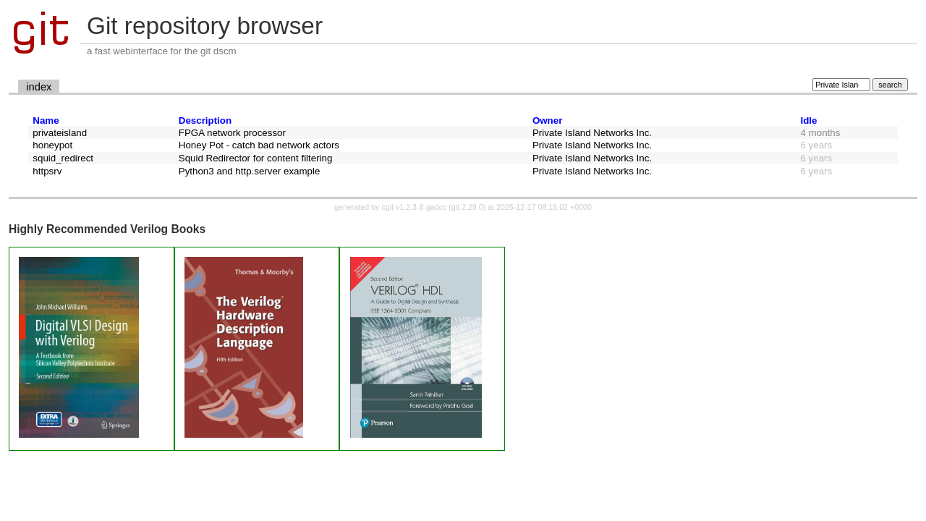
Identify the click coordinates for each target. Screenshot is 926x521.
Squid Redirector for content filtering (256, 158)
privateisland (60, 132)
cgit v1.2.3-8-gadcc (413, 207)
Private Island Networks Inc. (592, 132)
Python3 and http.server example (249, 171)
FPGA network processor (232, 132)
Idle (809, 120)
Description (205, 120)
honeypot (52, 145)
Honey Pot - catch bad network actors (259, 145)
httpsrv (47, 171)
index (38, 87)
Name (46, 120)
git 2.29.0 (467, 207)
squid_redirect (63, 158)
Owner (547, 120)
